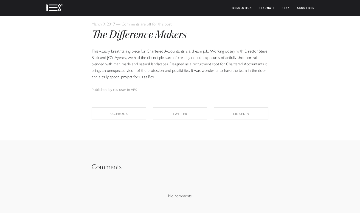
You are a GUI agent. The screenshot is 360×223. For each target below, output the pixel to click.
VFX (134, 89)
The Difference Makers (139, 34)
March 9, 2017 (103, 24)
